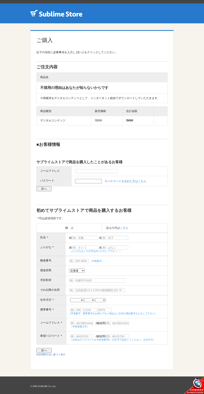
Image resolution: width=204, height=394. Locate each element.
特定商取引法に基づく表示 (50, 354)
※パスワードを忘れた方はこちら (125, 181)
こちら (124, 227)
